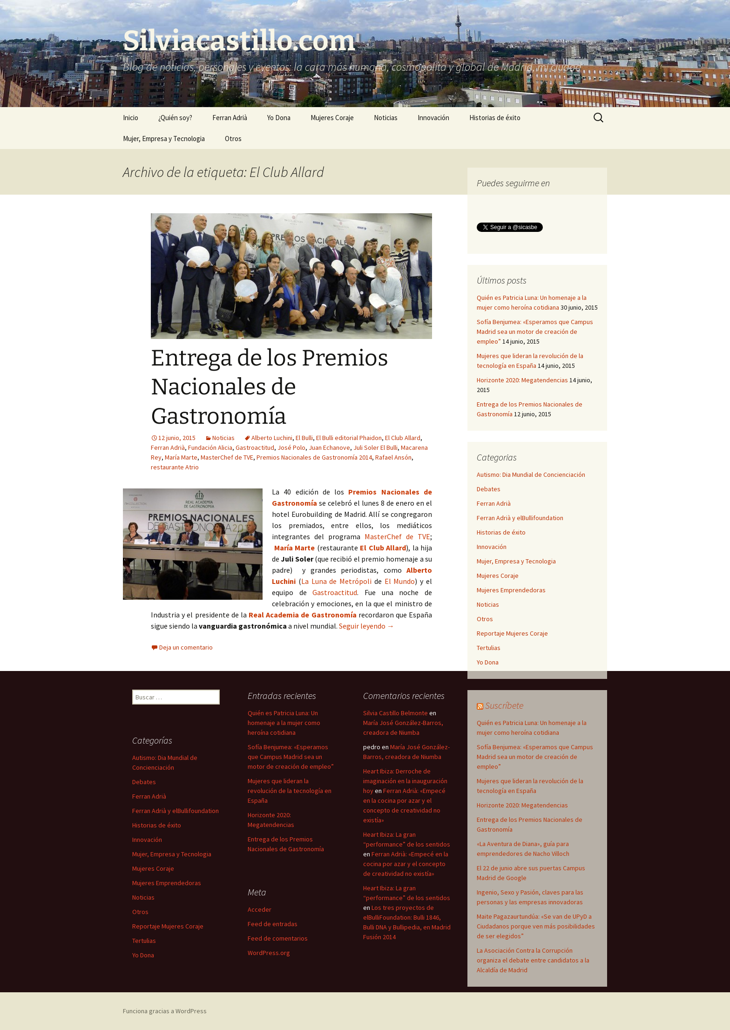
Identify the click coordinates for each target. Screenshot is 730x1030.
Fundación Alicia (210, 447)
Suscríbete (504, 705)
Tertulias (488, 648)
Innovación (433, 117)
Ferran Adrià (229, 117)
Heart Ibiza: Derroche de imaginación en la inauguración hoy (405, 781)
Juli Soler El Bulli (375, 447)
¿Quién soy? (175, 117)
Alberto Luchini (271, 438)
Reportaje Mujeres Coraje (512, 633)
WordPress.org (269, 953)
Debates (488, 489)
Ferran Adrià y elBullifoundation (520, 518)
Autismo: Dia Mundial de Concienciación (531, 474)
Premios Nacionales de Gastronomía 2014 (314, 457)
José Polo (291, 447)
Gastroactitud (255, 447)
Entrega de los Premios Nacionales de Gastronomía (269, 387)
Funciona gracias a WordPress (165, 1011)
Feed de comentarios (278, 938)
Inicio (130, 117)
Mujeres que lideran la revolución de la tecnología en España (289, 791)
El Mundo (400, 581)
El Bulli (304, 438)
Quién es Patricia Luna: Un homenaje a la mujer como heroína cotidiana (284, 723)
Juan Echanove (329, 447)
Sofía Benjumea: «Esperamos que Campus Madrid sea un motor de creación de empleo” (535, 332)
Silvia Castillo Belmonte (395, 713)
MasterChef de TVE (227, 457)
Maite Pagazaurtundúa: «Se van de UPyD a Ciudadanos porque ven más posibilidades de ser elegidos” (536, 926)
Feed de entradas (272, 924)
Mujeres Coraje (332, 117)
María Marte (181, 457)
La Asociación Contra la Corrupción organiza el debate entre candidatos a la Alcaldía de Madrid (533, 960)
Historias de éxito (494, 117)
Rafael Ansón (393, 457)
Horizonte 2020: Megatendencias (522, 380)
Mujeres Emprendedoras (511, 590)
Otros (233, 138)
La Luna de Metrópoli (336, 581)
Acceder (259, 909)
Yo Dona (279, 117)
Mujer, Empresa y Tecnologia (164, 138)
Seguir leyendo (366, 625)
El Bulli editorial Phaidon (349, 438)
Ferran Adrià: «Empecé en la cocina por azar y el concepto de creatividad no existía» (405, 864)
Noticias (386, 117)
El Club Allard (402, 438)
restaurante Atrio (175, 467)
